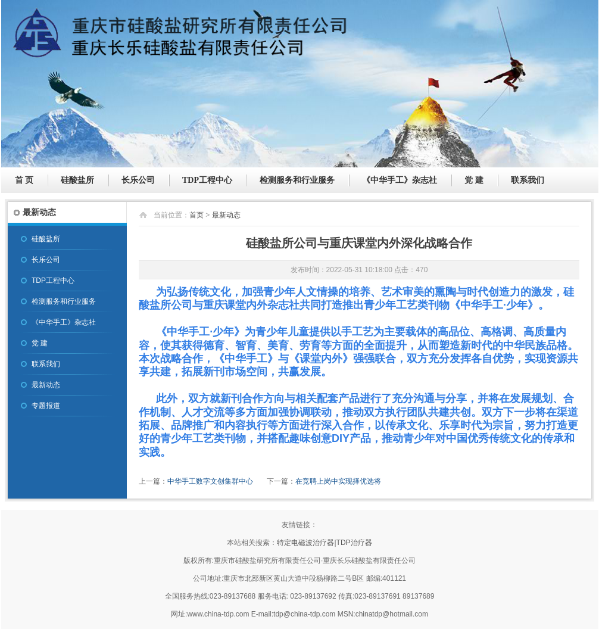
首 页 (24, 180)
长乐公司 (138, 180)
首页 (196, 215)
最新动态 (46, 385)
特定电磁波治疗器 (305, 542)
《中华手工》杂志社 (399, 180)
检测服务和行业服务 (297, 180)
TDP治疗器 (354, 542)
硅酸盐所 (77, 180)
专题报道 (46, 405)
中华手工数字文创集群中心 (210, 481)
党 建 (473, 180)
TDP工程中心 (207, 180)
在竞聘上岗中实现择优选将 (338, 481)
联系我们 (527, 180)
